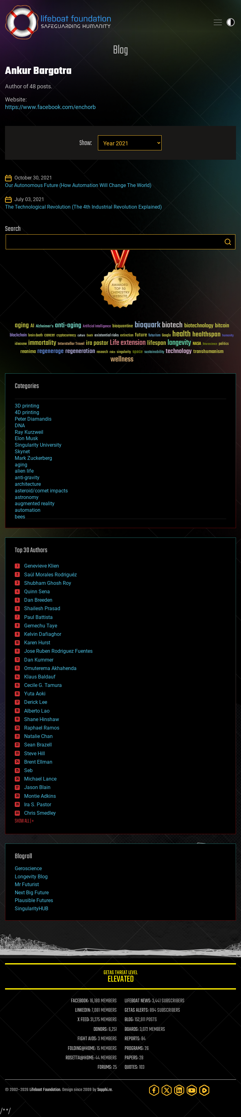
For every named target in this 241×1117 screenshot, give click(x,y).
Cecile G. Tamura (43, 685)
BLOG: (129, 1020)
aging (21, 465)
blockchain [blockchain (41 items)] (18, 335)
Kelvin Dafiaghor (42, 634)
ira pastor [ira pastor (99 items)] (97, 343)
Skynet (22, 452)
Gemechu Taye (40, 626)
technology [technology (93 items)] (179, 351)
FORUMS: (105, 1067)
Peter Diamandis (33, 419)
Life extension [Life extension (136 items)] (128, 343)
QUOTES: (131, 1067)
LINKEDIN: (83, 1010)
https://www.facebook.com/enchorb (50, 107)
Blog (120, 51)
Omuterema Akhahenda (50, 668)
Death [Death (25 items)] (90, 335)
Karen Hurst (37, 643)
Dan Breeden (38, 600)
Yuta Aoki (35, 694)
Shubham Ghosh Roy (47, 583)
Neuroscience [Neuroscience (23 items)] (210, 344)
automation (27, 510)
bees (20, 517)
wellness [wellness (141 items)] (121, 360)
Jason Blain (37, 787)
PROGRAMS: (134, 1049)
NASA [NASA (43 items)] (197, 343)
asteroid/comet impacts (41, 491)
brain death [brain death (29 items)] (35, 336)
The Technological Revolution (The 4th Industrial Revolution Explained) (83, 207)
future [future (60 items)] (141, 335)
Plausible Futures (34, 900)
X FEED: (83, 1020)
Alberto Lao (37, 711)
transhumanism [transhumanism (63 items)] (208, 352)
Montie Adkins (40, 796)
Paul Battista (38, 617)
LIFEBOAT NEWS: (138, 1001)
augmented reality (35, 504)
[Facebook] (154, 1090)
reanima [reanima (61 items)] (28, 352)
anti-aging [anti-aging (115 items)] (68, 326)
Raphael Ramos (41, 728)
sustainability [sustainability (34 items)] (154, 352)
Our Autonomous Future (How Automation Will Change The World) (78, 185)
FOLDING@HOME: (82, 1049)
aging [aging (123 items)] (22, 326)
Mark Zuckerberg (33, 458)
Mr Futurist (27, 884)
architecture (28, 484)
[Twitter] (167, 1090)
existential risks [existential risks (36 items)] (106, 335)
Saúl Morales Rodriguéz (50, 575)
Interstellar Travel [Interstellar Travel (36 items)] (71, 344)
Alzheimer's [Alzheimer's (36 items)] (44, 326)
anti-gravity (27, 478)
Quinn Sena (37, 592)
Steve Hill (34, 753)
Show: (85, 143)
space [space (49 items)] (137, 351)
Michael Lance (40, 779)
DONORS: (101, 1030)
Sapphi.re (104, 1090)
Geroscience (28, 868)
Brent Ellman (38, 762)
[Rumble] (204, 1090)
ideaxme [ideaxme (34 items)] (21, 344)
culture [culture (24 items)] (81, 335)
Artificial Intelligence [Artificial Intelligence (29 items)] (97, 327)
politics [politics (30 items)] (224, 344)
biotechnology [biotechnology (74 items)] (198, 326)
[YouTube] (192, 1090)
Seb (28, 770)
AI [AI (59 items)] (32, 326)
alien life (24, 471)
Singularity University (38, 445)
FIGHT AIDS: (87, 1039)
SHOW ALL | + (24, 821)
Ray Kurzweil (29, 432)
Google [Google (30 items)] (166, 336)
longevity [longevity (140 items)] (179, 343)
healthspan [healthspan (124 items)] (206, 335)
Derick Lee (35, 702)
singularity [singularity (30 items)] (124, 352)
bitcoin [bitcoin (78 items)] (222, 326)
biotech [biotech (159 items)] (172, 325)
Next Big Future (32, 893)
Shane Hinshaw (41, 719)
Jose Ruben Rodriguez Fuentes (58, 651)
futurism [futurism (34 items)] (154, 336)
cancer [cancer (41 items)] (49, 335)
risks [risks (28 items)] (112, 352)
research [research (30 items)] (102, 352)
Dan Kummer (38, 660)
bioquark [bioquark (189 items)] (147, 325)
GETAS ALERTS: (137, 1010)
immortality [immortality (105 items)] (42, 343)
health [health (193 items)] (181, 334)
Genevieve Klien (41, 566)
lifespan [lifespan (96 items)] (156, 343)
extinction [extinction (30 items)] (126, 336)
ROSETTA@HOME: (80, 1058)
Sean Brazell (38, 745)
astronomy (27, 497)
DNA (20, 426)
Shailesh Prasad (42, 608)
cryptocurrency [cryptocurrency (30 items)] (66, 336)
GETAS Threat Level (120, 977)
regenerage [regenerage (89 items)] (50, 351)
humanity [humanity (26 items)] (228, 336)
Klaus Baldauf (40, 677)
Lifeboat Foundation (44, 1090)
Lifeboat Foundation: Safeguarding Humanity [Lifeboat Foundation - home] (105, 22)
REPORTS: (132, 1039)
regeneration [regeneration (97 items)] (80, 351)
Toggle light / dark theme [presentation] (231, 22)
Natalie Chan (38, 736)
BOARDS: (132, 1030)
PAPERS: (131, 1058)
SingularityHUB (31, 909)
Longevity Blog (31, 877)
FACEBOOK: (80, 1001)
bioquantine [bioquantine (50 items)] (122, 326)
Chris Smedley (40, 813)
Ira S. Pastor (37, 805)
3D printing (27, 406)
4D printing (27, 412)
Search (227, 241)
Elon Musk (26, 438)
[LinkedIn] (179, 1090)
